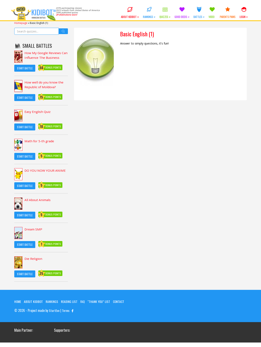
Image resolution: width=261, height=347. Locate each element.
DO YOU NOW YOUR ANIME (45, 170)
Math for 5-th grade (39, 141)
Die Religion (33, 258)
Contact (20, 306)
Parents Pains (228, 13)
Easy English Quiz (37, 111)
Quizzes (164, 13)
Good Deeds (182, 13)
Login (244, 13)
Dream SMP (33, 229)
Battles (199, 13)
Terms (66, 315)
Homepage (20, 22)
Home (17, 301)
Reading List (71, 301)
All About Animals (37, 200)
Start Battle (25, 68)
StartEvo (54, 315)
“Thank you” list (101, 301)
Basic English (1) (138, 34)
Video (212, 13)
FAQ (85, 301)
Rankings (149, 13)
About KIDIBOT (130, 13)
